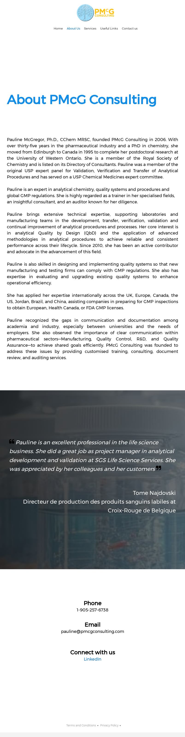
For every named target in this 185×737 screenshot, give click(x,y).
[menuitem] (58, 28)
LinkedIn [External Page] (92, 659)
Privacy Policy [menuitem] (109, 725)
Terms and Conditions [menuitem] (81, 725)
